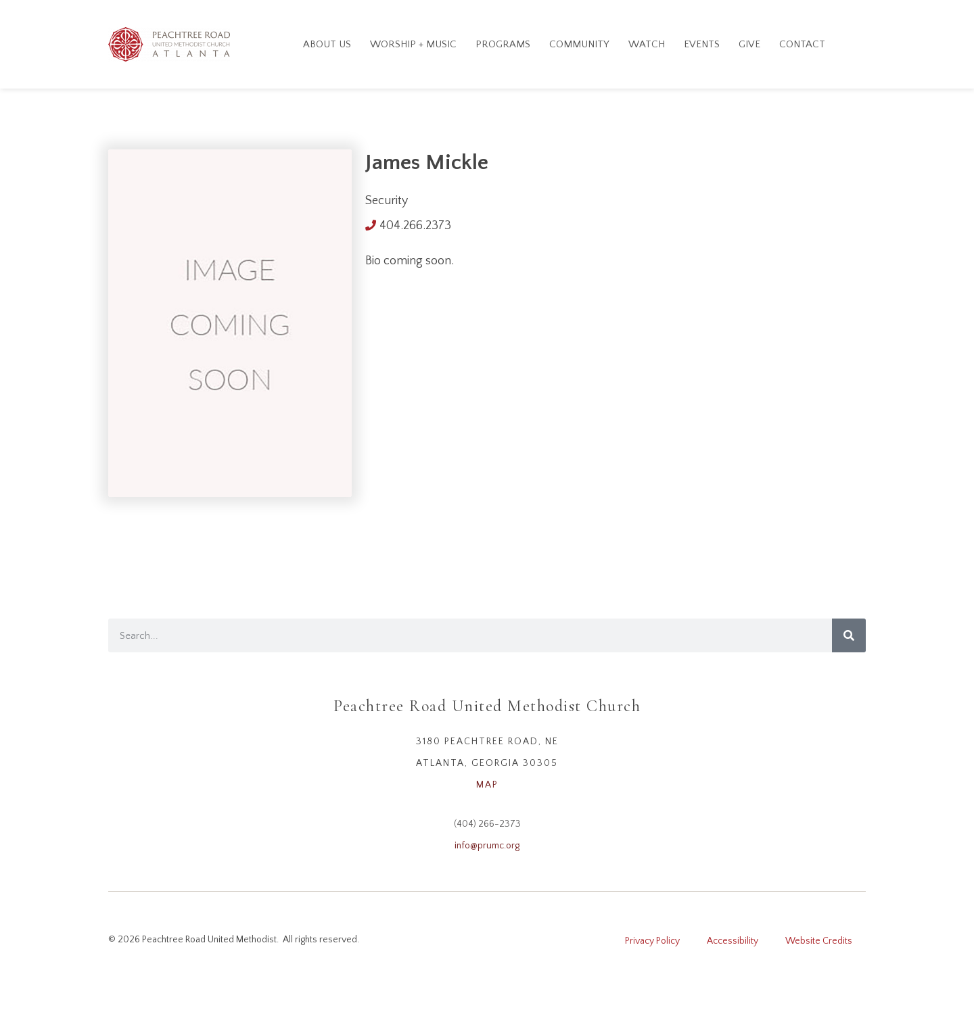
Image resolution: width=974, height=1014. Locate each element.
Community (579, 44)
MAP (487, 784)
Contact (802, 44)
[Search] (849, 635)
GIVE (749, 44)
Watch (646, 44)
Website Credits (818, 941)
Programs (503, 44)
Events (702, 44)
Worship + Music (413, 44)
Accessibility (732, 941)
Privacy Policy (652, 941)
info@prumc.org (487, 845)
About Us (327, 44)
